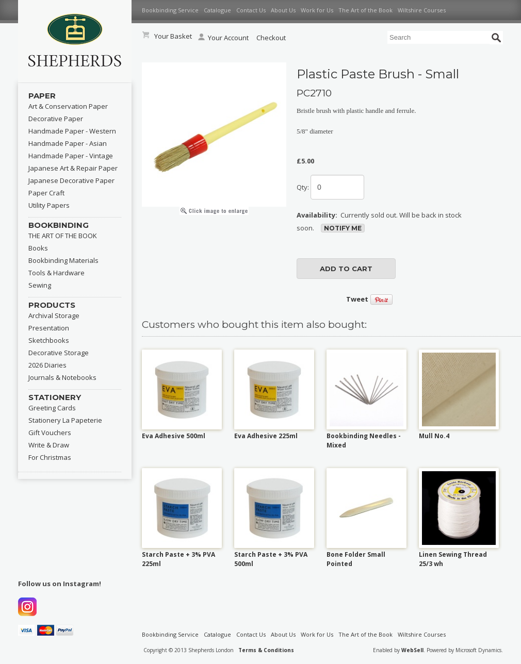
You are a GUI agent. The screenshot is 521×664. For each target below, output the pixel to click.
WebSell (412, 650)
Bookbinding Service (170, 10)
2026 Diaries (47, 365)
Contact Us (251, 10)
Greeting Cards (52, 407)
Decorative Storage (58, 352)
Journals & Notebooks (62, 377)
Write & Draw (48, 445)
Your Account (223, 37)
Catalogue (217, 10)
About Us (283, 10)
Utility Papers (49, 205)
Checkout (271, 37)
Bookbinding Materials (63, 260)
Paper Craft (46, 192)
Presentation (48, 328)
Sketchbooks (48, 340)
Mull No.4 (434, 435)
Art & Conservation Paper (68, 106)
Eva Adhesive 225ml (266, 435)
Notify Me (343, 228)
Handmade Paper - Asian (67, 143)
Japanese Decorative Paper (71, 180)
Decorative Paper (55, 118)
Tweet (357, 299)
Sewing (39, 285)
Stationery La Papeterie (65, 420)
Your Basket (173, 36)
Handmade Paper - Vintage (70, 155)
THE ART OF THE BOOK (62, 235)
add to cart (346, 268)
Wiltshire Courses (422, 10)
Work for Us (317, 10)
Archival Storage (53, 315)
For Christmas (49, 457)
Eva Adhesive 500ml (173, 435)
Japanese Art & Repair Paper (73, 168)
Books (38, 248)
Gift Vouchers (49, 432)
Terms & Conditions (266, 650)
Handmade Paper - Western (72, 131)
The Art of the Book (365, 10)
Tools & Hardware (56, 272)
